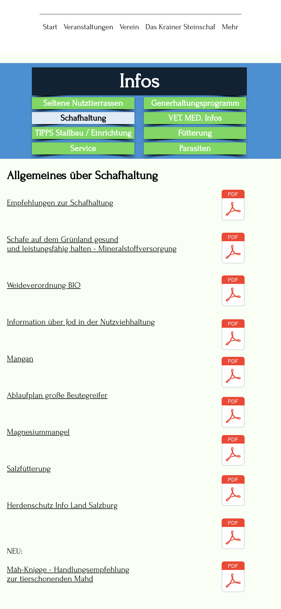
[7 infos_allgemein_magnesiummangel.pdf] (233, 451)
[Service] (83, 148)
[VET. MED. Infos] (195, 118)
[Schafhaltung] (83, 118)
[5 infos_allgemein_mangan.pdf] (233, 373)
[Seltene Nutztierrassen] (83, 103)
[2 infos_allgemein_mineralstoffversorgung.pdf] (233, 249)
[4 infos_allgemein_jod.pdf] (233, 335)
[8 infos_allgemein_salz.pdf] (233, 491)
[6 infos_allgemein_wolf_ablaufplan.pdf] (233, 413)
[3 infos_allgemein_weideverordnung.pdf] (233, 291)
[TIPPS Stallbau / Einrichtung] (83, 133)
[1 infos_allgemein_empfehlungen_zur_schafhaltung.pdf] (233, 206)
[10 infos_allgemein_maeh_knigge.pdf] (233, 577)
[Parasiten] (195, 148)
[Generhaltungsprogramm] (195, 103)
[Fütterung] (195, 133)
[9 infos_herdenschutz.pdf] (233, 534)
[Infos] (139, 81)
